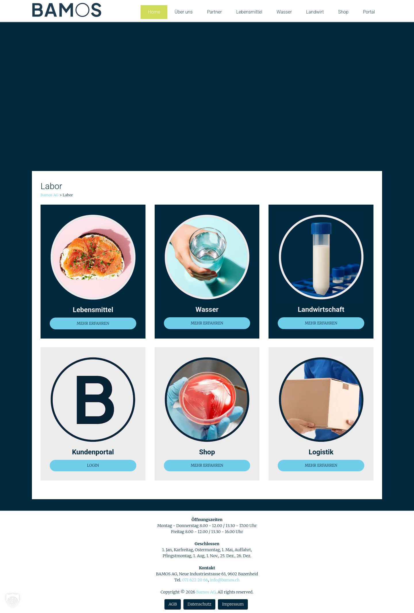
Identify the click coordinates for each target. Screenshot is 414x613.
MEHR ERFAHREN (93, 323)
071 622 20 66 (195, 580)
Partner (214, 12)
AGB (172, 604)
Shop (343, 12)
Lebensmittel (249, 12)
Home (154, 12)
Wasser (284, 12)
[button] (12, 600)
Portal (369, 12)
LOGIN (93, 465)
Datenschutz (199, 604)
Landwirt (315, 12)
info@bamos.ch (225, 580)
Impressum (233, 604)
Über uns (184, 12)
